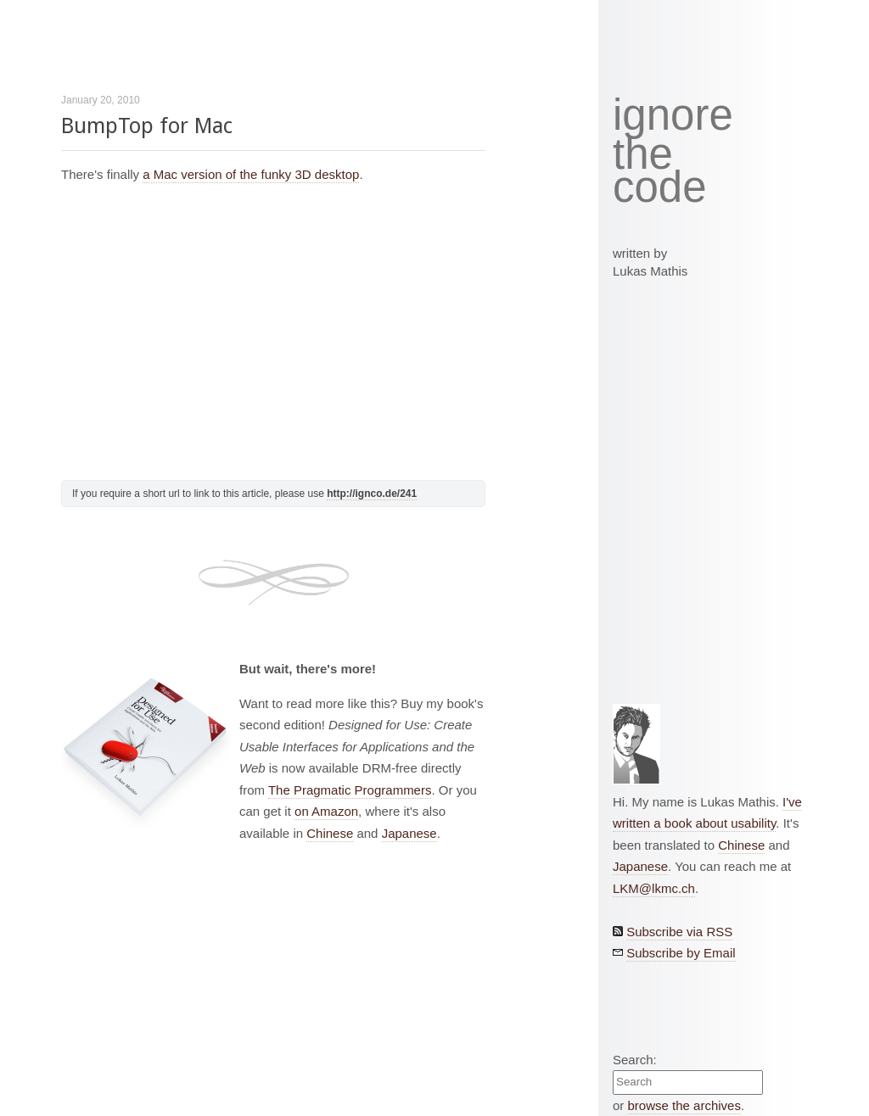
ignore (673, 115)
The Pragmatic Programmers (350, 790)
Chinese (329, 833)
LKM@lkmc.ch (654, 888)
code (660, 188)
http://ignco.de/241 (372, 493)
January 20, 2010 (100, 100)
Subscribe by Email (680, 953)
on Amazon (326, 811)
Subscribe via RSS (679, 931)
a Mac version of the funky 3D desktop (251, 174)
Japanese (409, 833)
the (643, 154)
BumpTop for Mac (147, 126)
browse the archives (684, 1105)
